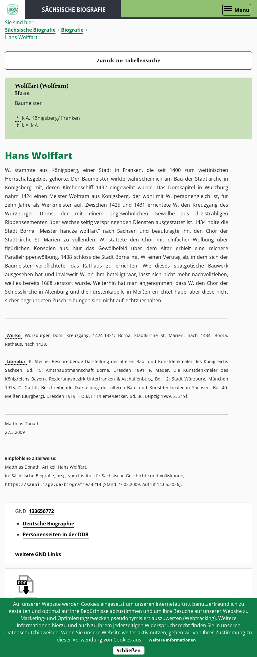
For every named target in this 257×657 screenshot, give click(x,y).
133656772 (41, 510)
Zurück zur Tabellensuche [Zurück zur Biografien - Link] (128, 60)
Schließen (129, 650)
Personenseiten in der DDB (56, 534)
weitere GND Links (38, 554)
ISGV (12, 9)
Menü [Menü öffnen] (241, 9)
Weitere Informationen (172, 639)
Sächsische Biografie (30, 29)
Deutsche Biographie (48, 523)
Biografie (72, 29)
